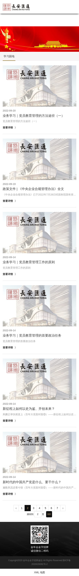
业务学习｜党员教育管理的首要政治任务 (32, 335)
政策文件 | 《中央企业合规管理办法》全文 (33, 189)
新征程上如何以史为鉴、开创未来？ (29, 409)
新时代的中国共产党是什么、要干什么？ (32, 482)
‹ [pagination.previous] (16, 508)
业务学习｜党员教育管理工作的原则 (29, 262)
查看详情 (8, 127)
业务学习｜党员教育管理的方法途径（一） (34, 116)
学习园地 (9, 56)
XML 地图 (39, 572)
